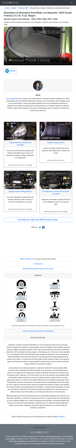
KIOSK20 (61, 417)
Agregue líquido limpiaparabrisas (20, 191)
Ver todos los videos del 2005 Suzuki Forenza (38, 219)
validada (10, 71)
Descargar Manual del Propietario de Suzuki (38, 269)
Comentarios (38, 264)
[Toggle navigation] (71, 3)
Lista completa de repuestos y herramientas (38, 331)
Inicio (7, 8)
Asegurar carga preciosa (55, 142)
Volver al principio (39, 427)
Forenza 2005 (23, 8)
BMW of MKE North (27, 259)
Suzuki (14, 8)
